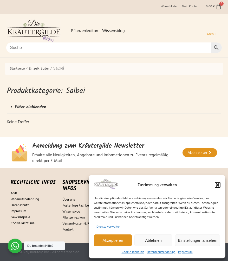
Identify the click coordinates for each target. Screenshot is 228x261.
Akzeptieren (112, 240)
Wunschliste (169, 6)
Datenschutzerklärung (161, 252)
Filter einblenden (30, 107)
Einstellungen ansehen (197, 240)
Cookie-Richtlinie (133, 252)
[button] (217, 185)
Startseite (17, 68)
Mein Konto (189, 6)
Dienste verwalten (108, 227)
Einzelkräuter (39, 68)
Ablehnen (153, 240)
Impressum (185, 252)
